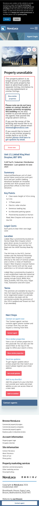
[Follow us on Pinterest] (33, 477)
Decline (17, 19)
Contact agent (19, 503)
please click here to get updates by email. (18, 138)
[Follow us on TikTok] (36, 477)
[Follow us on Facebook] (27, 477)
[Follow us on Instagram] (30, 477)
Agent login (32, 36)
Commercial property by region (12, 424)
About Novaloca (7, 453)
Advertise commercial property (12, 467)
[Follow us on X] (25, 477)
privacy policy (22, 14)
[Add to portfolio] (34, 50)
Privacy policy (6, 458)
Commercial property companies (13, 427)
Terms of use (6, 456)
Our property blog (8, 472)
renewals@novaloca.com (17, 127)
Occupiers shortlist (8, 443)
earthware (17, 499)
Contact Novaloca (8, 451)
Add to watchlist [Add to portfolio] (13, 393)
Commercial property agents (11, 429)
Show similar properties (12, 97)
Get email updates (13, 373)
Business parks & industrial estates (14, 432)
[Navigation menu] (36, 28)
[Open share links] (29, 50)
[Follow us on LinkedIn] (22, 477)
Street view (12, 147)
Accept (7, 19)
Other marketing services (10, 469)
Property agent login (9, 440)
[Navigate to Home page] (9, 28)
